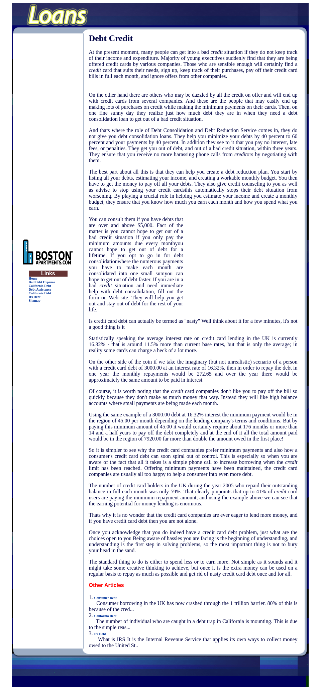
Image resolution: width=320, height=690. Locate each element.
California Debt (40, 286)
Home (33, 278)
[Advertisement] (48, 133)
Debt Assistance (40, 289)
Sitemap (34, 300)
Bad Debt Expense (42, 282)
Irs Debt (34, 297)
